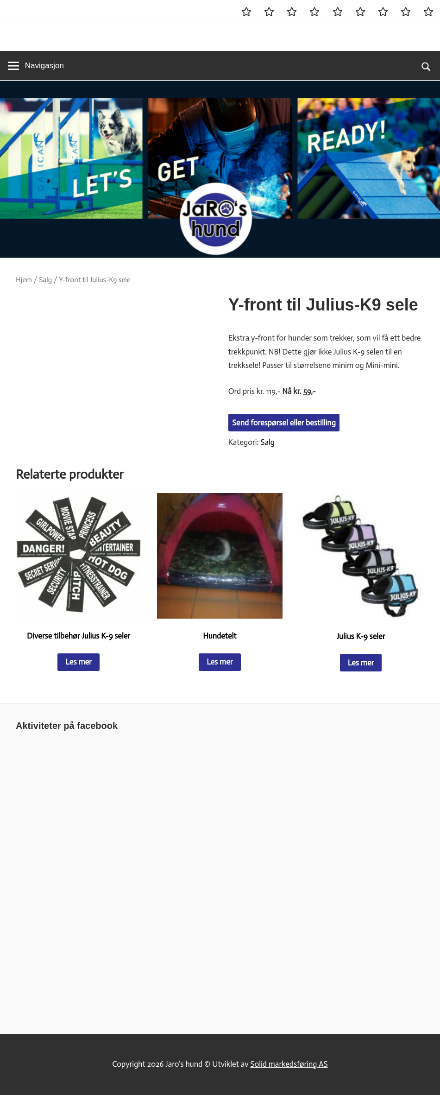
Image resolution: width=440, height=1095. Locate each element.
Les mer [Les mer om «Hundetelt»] (220, 661)
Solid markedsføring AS (288, 1064)
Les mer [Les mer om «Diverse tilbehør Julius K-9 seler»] (78, 661)
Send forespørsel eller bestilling (284, 422)
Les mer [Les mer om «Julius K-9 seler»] (361, 662)
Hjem (24, 279)
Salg (45, 279)
